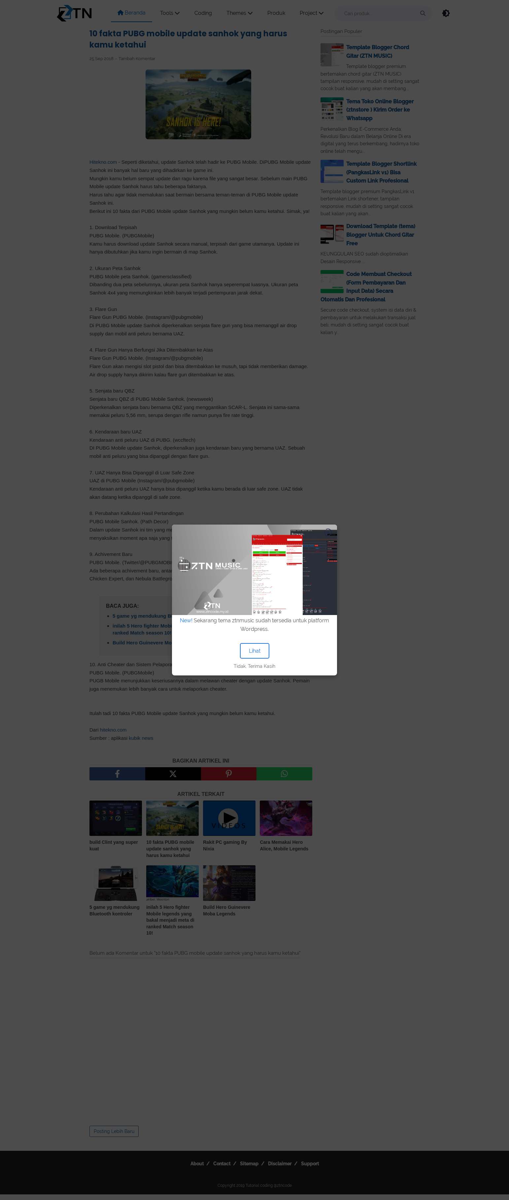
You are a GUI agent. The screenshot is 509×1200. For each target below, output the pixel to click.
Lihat (254, 651)
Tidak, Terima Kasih (254, 666)
